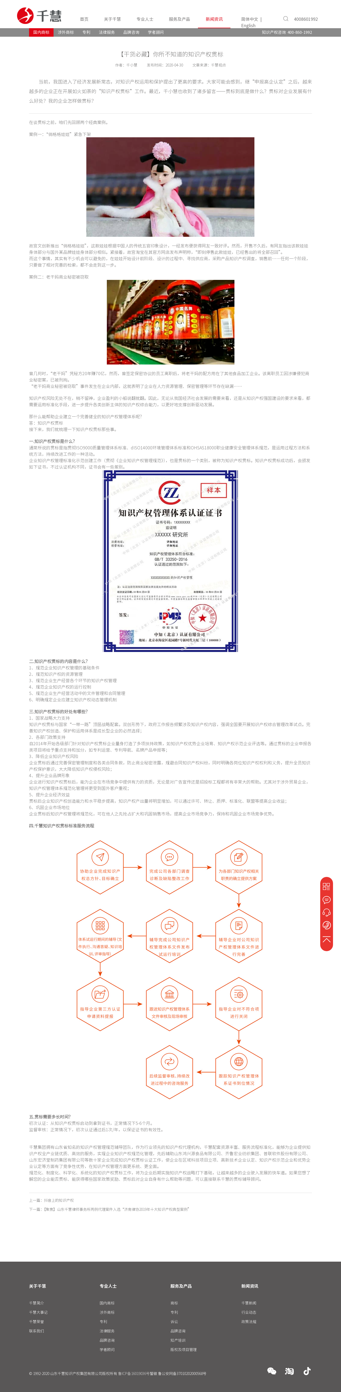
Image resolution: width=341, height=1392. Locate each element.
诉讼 (174, 1321)
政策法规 (248, 1321)
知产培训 (177, 1340)
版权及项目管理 (183, 1349)
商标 (174, 1303)
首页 (84, 19)
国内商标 (41, 32)
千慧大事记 (38, 1312)
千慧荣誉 (36, 1321)
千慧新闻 (248, 1303)
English (248, 25)
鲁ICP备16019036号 (134, 1373)
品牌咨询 (131, 32)
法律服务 (107, 32)
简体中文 (249, 19)
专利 (86, 32)
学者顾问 (156, 32)
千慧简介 (36, 1303)
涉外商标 (66, 32)
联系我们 (36, 1330)
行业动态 (248, 1312)
